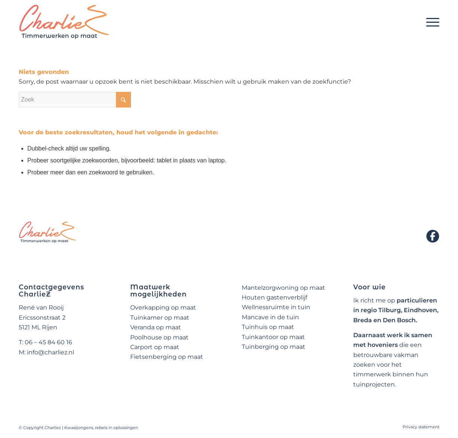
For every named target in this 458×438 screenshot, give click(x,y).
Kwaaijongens (78, 427)
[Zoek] (75, 100)
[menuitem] (430, 22)
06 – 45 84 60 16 (48, 342)
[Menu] (430, 22)
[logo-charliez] (64, 22)
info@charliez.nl (50, 352)
